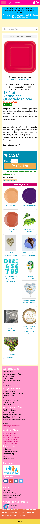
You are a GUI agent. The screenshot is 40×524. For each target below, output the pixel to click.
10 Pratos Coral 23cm (10, 205)
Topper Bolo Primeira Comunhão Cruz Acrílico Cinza (10, 328)
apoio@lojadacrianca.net (20, 79)
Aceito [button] (20, 521)
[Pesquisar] (35, 29)
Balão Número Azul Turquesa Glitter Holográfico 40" (11, 279)
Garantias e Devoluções (11, 437)
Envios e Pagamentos (10, 433)
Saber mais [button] (26, 515)
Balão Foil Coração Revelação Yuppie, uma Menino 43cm (29, 302)
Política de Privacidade (10, 441)
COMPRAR (20, 166)
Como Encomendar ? (10, 435)
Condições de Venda (10, 439)
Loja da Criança (13, 3)
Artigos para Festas (10, 180)
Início (6, 36)
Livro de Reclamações (10, 444)
